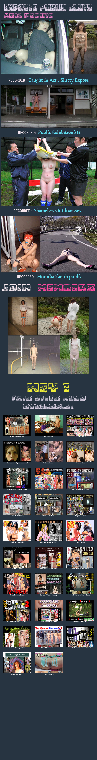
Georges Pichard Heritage (49, 541)
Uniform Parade (49, 462)
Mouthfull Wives (17, 567)
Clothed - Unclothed (49, 515)
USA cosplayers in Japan (49, 488)
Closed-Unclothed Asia (49, 647)
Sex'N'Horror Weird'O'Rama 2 (17, 620)
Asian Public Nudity (17, 515)
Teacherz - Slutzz (80, 435)
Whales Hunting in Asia (17, 647)
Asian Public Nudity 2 (17, 673)
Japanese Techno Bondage (49, 594)
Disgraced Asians (80, 515)
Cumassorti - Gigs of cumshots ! (17, 462)
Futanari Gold (80, 462)
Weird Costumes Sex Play (80, 488)
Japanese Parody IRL (80, 620)
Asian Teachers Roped (17, 594)
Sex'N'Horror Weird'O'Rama (80, 594)
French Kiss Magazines (17, 541)
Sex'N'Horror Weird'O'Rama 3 (80, 647)
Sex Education (49, 435)
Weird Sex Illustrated (17, 435)
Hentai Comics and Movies (80, 567)
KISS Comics (80, 541)
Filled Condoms (49, 673)
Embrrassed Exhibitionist (49, 567)
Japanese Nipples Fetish (49, 620)
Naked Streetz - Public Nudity (17, 488)
